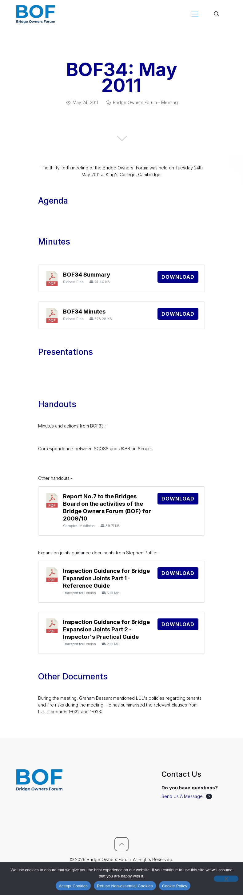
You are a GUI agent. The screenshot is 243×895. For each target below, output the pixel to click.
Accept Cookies (73, 886)
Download (177, 277)
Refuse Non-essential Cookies (125, 886)
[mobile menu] (195, 14)
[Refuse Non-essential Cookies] (226, 879)
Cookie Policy (174, 886)
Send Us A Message (182, 796)
